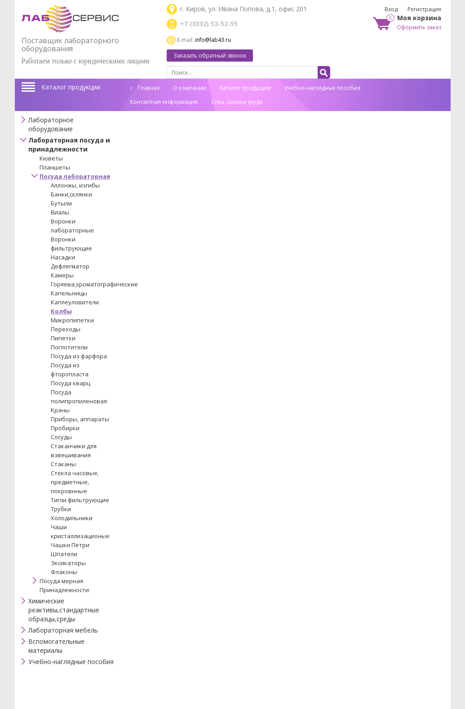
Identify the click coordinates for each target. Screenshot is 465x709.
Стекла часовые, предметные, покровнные (75, 482)
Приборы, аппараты (80, 419)
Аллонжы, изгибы (75, 185)
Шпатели (64, 554)
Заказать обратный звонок (209, 55)
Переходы (65, 329)
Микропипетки (72, 320)
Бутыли (61, 203)
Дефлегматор (70, 266)
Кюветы (51, 158)
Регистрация (424, 9)
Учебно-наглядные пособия (322, 88)
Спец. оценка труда (236, 102)
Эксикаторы (68, 563)
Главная (144, 88)
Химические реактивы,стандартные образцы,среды (63, 610)
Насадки (63, 257)
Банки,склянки (71, 194)
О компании (189, 88)
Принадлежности (64, 590)
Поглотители (69, 347)
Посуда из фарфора (79, 356)
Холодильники (72, 518)
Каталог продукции (70, 87)
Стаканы (63, 464)
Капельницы (69, 293)
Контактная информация (164, 102)
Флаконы (64, 572)
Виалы (60, 212)
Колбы (61, 311)
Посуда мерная (61, 581)
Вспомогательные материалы (56, 646)
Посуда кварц (70, 383)
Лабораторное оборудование (51, 124)
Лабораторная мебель (63, 630)
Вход (391, 9)
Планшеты (55, 167)
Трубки (61, 509)
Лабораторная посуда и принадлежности (69, 144)
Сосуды (61, 437)
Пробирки (65, 428)
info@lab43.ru (213, 40)
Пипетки (63, 338)
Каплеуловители (75, 302)
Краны (60, 410)
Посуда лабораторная (75, 176)
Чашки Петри (70, 545)
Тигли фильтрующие (80, 500)
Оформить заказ (419, 27)
